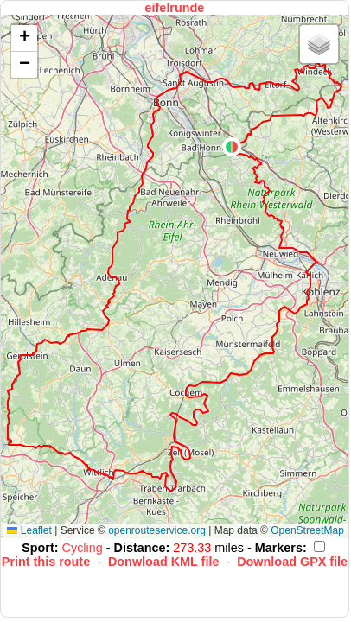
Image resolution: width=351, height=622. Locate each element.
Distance (140, 548)
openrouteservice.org (157, 530)
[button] (231, 146)
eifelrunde (175, 8)
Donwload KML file (163, 561)
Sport (38, 548)
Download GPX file (292, 561)
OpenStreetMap (307, 530)
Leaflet (29, 530)
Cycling (84, 548)
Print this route (46, 561)
